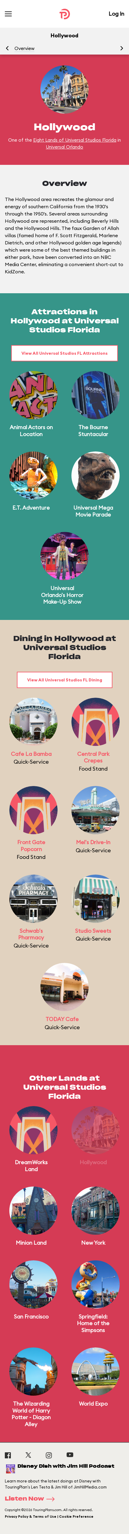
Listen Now (31, 1499)
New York (93, 1242)
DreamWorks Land (31, 1166)
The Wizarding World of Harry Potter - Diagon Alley (31, 1414)
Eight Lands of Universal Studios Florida (74, 140)
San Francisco (31, 1316)
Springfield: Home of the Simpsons (93, 1323)
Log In (116, 13)
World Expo (93, 1403)
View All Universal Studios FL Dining (64, 680)
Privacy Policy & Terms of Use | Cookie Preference (49, 1516)
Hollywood (93, 1162)
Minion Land (31, 1242)
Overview (24, 48)
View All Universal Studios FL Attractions (64, 353)
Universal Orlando (64, 147)
